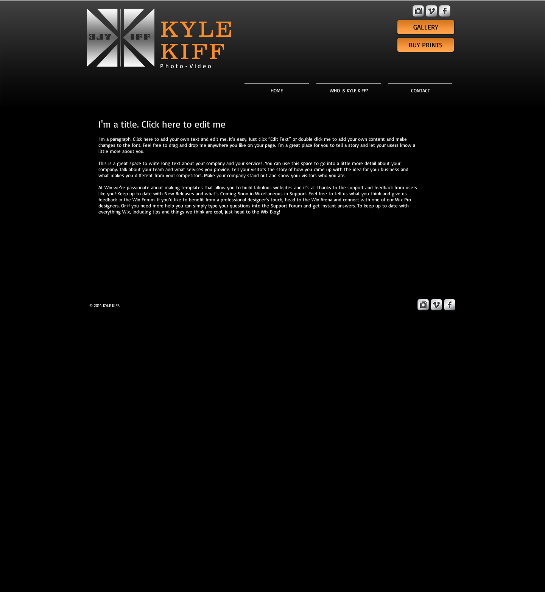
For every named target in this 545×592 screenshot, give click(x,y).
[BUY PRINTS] (425, 45)
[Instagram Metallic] (418, 11)
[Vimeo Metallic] (431, 11)
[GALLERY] (425, 27)
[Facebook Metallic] (444, 11)
